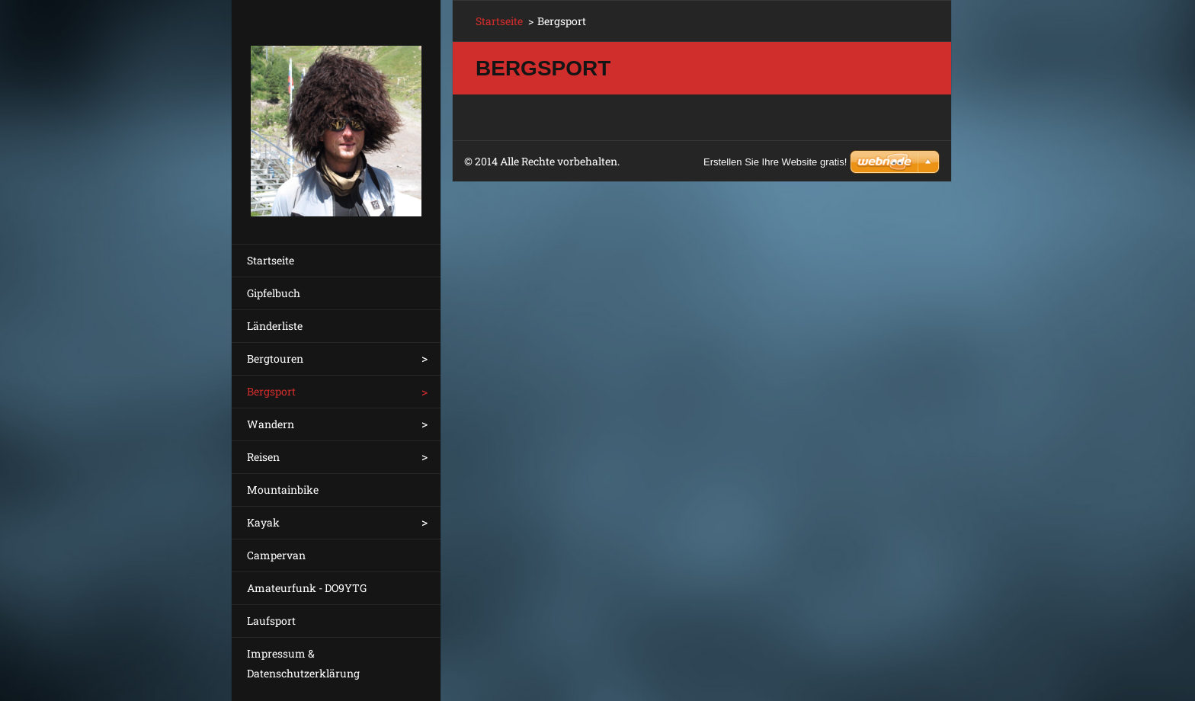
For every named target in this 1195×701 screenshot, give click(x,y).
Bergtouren (275, 358)
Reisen (263, 457)
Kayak (263, 522)
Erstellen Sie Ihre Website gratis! (775, 162)
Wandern (270, 424)
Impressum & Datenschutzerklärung (303, 663)
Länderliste (275, 325)
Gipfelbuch (273, 293)
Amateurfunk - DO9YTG (307, 588)
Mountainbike (283, 489)
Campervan (276, 555)
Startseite (270, 260)
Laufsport (271, 620)
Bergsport (271, 391)
